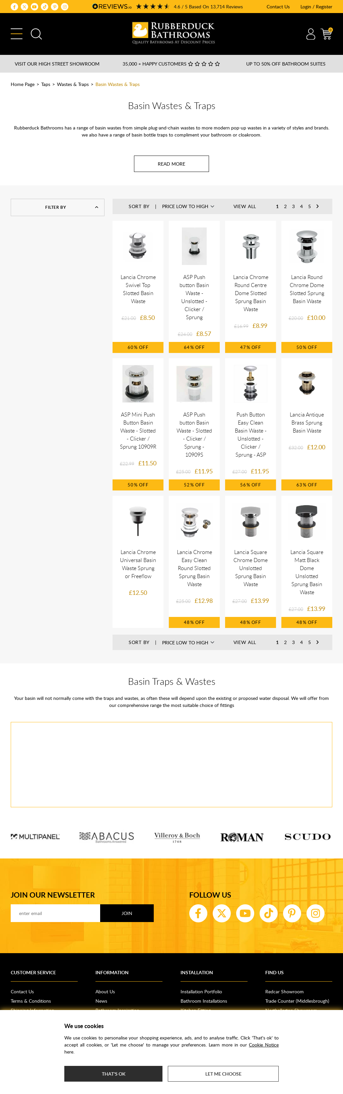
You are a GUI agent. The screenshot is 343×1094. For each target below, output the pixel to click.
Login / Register (316, 6)
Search (36, 34)
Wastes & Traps (73, 84)
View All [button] (245, 206)
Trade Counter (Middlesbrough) (297, 1001)
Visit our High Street (57, 64)
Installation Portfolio (201, 991)
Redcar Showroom (284, 991)
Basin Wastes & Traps (117, 84)
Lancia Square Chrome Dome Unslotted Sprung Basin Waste (250, 568)
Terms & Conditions (31, 1001)
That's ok (113, 1074)
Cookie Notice (264, 1044)
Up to (286, 64)
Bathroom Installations (204, 1001)
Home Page (23, 84)
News (101, 1001)
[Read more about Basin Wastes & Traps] (171, 164)
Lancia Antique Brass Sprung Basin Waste (307, 422)
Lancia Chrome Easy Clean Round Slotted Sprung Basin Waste (194, 568)
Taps (45, 84)
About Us (105, 991)
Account (311, 34)
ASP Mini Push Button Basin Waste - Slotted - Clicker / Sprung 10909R (138, 430)
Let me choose (223, 1074)
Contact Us (278, 6)
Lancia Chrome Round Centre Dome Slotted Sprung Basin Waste (250, 293)
